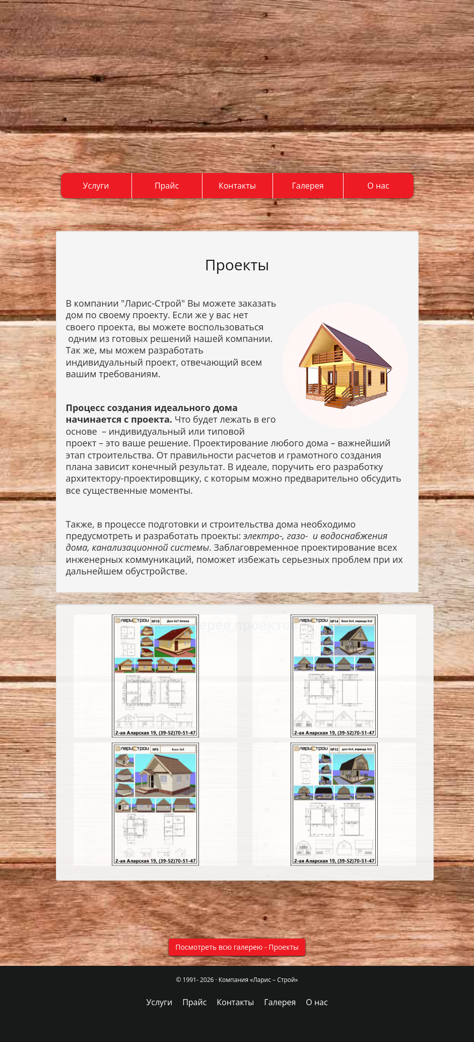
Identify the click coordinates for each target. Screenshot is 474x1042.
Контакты (237, 185)
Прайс (167, 185)
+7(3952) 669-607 (40, 123)
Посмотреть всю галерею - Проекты (237, 947)
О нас (378, 185)
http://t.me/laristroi (90, 137)
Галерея (308, 185)
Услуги (96, 185)
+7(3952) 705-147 (61, 105)
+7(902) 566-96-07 (41, 115)
